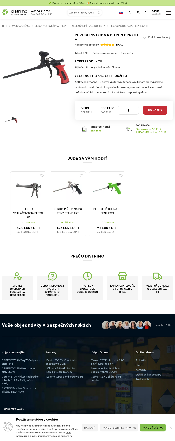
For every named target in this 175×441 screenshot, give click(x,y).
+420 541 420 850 (40, 11)
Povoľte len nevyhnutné (119, 427)
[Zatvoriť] (170, 427)
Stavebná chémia (19, 25)
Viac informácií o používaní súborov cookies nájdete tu (44, 434)
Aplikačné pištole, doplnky (88, 25)
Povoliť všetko (153, 427)
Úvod (3, 25)
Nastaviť (90, 427)
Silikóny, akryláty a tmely (51, 25)
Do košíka (155, 110)
